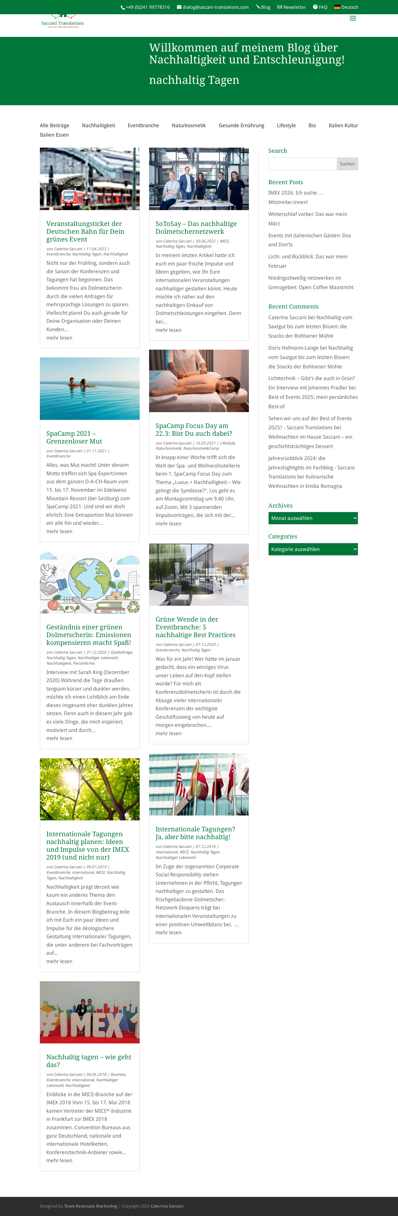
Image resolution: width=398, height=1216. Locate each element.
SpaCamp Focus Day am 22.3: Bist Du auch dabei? (194, 429)
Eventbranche (143, 125)
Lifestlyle (227, 443)
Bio (312, 125)
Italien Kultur (343, 125)
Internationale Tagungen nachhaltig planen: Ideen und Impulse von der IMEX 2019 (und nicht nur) (87, 845)
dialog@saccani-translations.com (216, 7)
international (83, 872)
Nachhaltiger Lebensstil (97, 658)
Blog (265, 7)
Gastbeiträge (121, 652)
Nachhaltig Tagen (86, 254)
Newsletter (294, 7)
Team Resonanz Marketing (90, 1206)
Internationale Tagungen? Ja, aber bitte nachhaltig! (195, 833)
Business (118, 1074)
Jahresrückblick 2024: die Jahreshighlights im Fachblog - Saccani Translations (311, 467)
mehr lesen (59, 338)
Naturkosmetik (189, 125)
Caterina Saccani (68, 249)
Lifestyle (286, 125)
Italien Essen (54, 135)
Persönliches (84, 663)
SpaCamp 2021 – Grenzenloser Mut (74, 437)
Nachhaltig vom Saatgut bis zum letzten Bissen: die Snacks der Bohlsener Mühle (310, 326)
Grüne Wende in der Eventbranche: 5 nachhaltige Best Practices (196, 627)
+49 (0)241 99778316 (148, 7)
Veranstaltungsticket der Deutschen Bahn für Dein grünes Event (85, 231)
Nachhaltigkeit (98, 125)
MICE (100, 872)
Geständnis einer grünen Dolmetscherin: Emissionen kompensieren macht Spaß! (88, 635)
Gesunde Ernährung (241, 125)
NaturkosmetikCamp (201, 448)
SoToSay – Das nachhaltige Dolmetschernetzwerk (196, 227)
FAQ (323, 7)
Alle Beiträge (54, 125)
